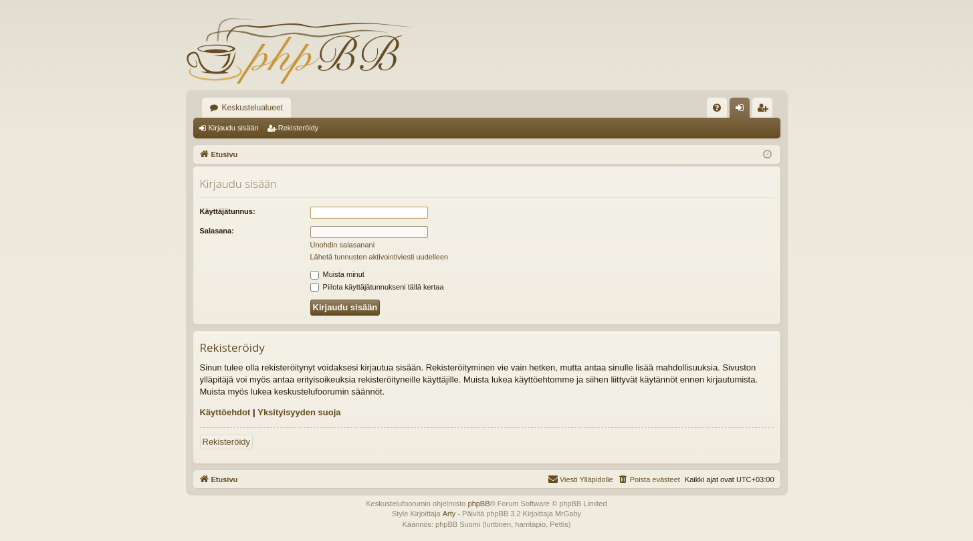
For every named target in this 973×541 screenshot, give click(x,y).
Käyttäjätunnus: (227, 211)
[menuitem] (717, 108)
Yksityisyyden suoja (298, 412)
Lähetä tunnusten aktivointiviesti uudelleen (379, 257)
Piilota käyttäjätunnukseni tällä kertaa (377, 287)
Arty (449, 514)
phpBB (479, 504)
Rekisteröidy (298, 128)
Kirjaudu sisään (234, 128)
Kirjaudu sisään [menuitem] (742, 110)
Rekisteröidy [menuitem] (765, 110)
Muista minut (337, 274)
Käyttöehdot (225, 412)
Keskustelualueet (252, 107)
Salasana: (217, 231)
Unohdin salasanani (342, 245)
